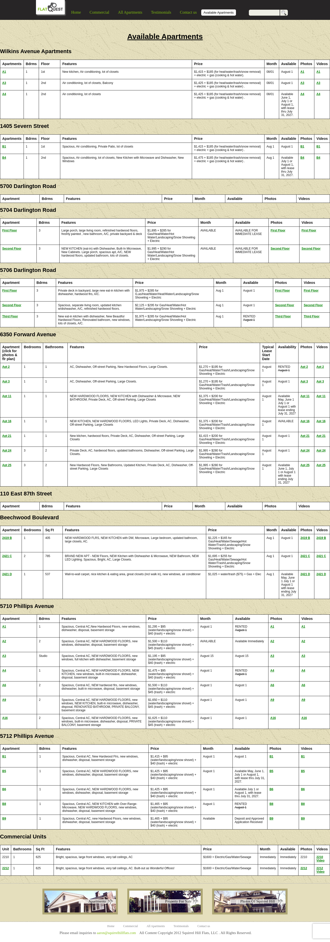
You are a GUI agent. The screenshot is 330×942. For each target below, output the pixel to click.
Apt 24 (6, 450)
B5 (4, 771)
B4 (4, 157)
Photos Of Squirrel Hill (257, 901)
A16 (5, 718)
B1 (4, 146)
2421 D (7, 574)
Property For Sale (178, 901)
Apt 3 (6, 381)
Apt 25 (6, 465)
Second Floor (11, 248)
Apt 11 (6, 396)
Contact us (188, 12)
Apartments (97, 901)
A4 (4, 94)
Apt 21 (6, 436)
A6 (4, 685)
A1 (4, 72)
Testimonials (161, 12)
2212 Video (320, 870)
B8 (4, 804)
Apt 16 (6, 421)
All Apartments (130, 12)
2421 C (7, 556)
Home (76, 12)
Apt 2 (6, 367)
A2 (4, 641)
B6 (4, 789)
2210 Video (320, 858)
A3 (4, 83)
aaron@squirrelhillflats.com (116, 933)
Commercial (99, 12)
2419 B (7, 538)
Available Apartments (218, 12)
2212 (5, 868)
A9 (4, 700)
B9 (4, 818)
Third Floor (10, 316)
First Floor (9, 230)
